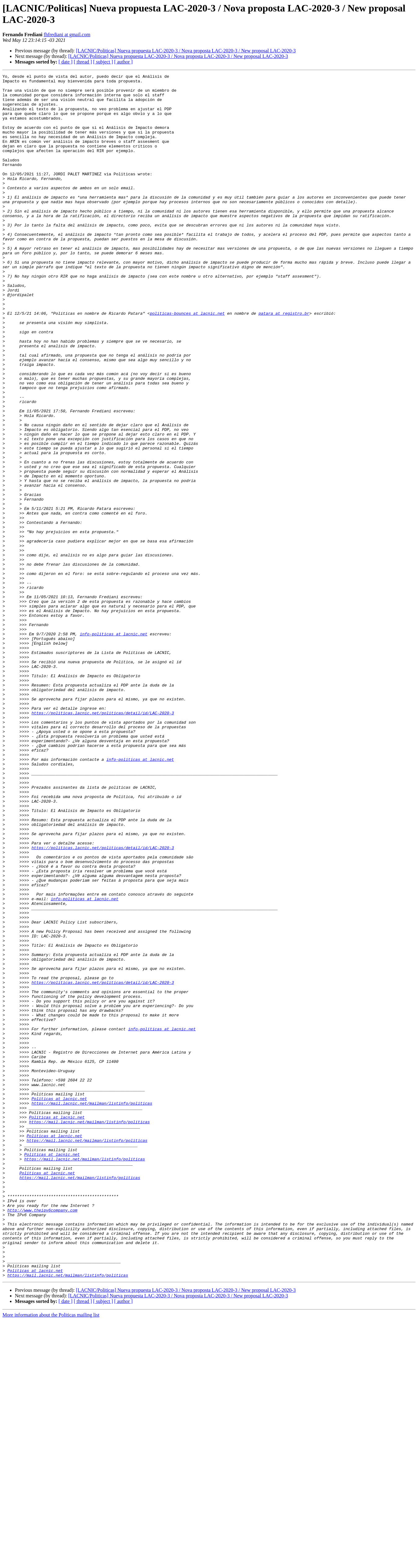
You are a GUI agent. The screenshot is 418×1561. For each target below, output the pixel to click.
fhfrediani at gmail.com (67, 34)
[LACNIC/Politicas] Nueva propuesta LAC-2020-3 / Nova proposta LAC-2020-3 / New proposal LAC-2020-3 (186, 50)
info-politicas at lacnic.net (113, 746)
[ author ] (123, 61)
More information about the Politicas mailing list (50, 1555)
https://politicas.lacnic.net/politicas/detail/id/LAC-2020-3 (103, 841)
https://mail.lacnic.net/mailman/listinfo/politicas (92, 1309)
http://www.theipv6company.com (42, 1437)
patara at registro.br (284, 361)
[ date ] (65, 61)
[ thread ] (83, 61)
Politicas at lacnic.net (59, 1304)
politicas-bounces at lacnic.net (187, 361)
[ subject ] (103, 61)
